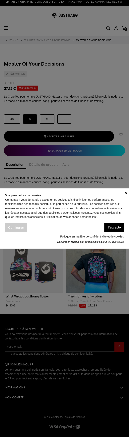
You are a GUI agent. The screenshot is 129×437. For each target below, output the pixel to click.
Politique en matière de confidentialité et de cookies (92, 236)
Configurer (16, 227)
